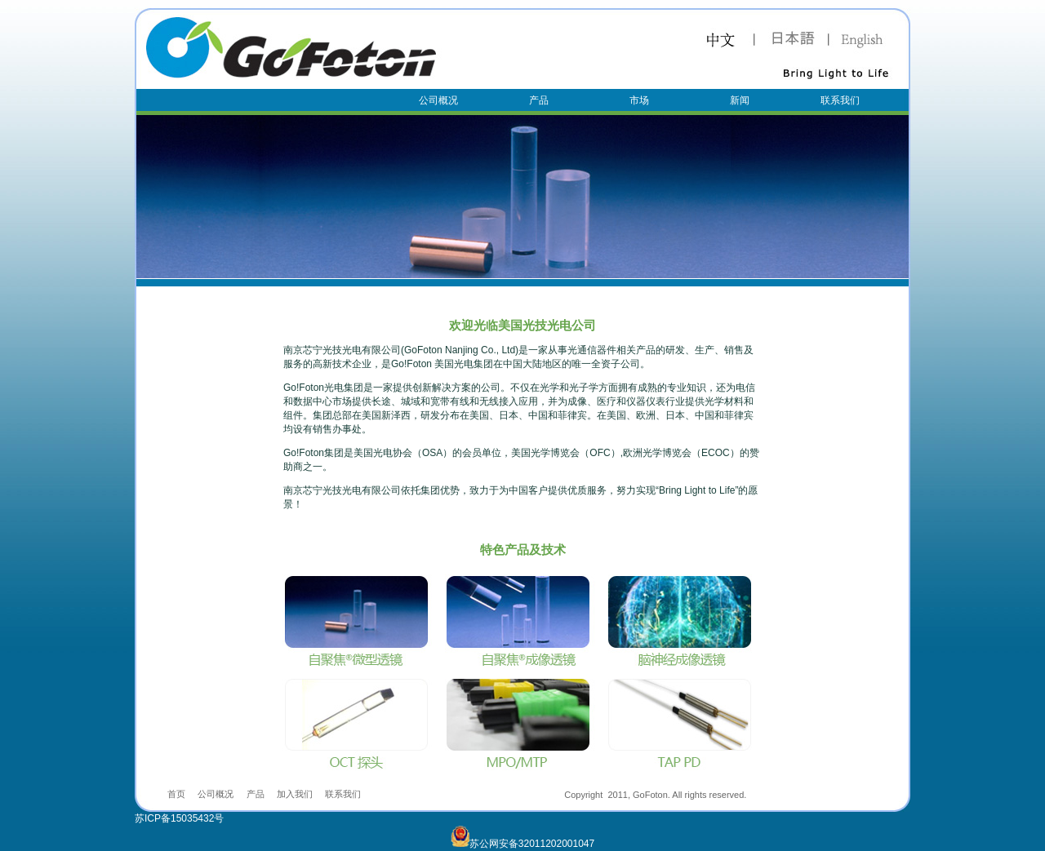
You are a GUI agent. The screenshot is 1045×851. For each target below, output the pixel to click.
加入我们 (295, 794)
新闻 (739, 100)
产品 (539, 100)
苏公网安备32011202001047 (522, 843)
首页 (176, 794)
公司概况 (438, 100)
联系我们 (840, 100)
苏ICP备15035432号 (179, 818)
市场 (639, 100)
